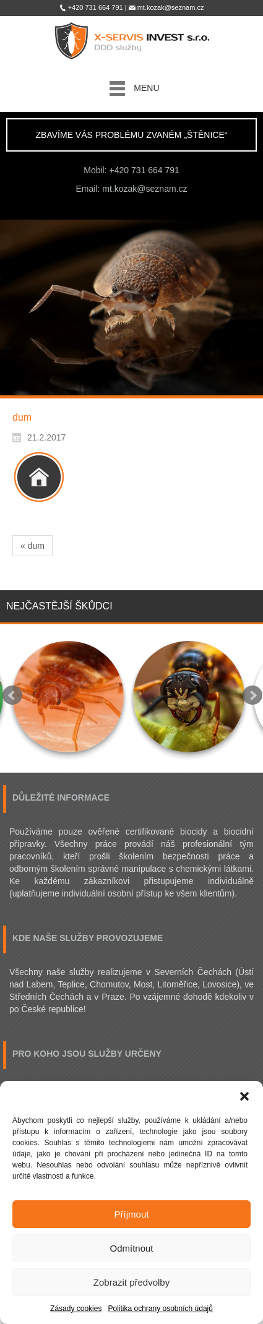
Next (252, 695)
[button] (244, 1096)
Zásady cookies (75, 1308)
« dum (32, 546)
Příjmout (131, 1214)
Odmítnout (131, 1248)
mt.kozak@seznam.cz (144, 189)
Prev (12, 695)
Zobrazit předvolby (131, 1282)
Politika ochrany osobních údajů (160, 1308)
